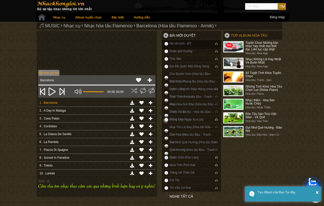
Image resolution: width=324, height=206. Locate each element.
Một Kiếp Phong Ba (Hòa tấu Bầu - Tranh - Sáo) (193, 85)
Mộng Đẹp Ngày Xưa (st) (187, 119)
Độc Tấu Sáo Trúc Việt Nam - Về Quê (261, 115)
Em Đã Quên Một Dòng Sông (189, 66)
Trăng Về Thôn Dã (182, 172)
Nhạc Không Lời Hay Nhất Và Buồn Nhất (263, 60)
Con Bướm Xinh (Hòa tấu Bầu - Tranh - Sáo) (191, 77)
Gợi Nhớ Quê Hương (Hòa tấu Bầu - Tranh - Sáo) (193, 145)
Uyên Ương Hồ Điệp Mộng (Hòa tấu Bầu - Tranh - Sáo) (194, 92)
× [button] (317, 192)
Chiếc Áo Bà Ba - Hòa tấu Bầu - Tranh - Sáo (191, 115)
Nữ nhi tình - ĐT (180, 43)
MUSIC (52, 25)
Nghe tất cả (181, 196)
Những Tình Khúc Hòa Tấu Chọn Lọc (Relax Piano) (264, 88)
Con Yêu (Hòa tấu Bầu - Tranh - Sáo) (191, 138)
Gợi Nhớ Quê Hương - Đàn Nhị (264, 129)
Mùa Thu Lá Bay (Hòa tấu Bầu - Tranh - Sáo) (191, 130)
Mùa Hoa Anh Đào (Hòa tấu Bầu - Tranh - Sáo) (192, 107)
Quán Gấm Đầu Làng (184, 157)
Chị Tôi (174, 180)
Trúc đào (175, 58)
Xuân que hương (181, 51)
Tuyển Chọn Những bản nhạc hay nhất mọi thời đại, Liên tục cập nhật (262, 46)
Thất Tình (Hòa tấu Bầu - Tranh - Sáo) (192, 100)
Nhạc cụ (59, 17)
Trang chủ (42, 17)
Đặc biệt (118, 17)
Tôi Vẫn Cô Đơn (180, 188)
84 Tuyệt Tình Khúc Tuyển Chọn (263, 74)
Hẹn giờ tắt (48, 73)
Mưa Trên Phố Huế (183, 165)
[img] (134, 91)
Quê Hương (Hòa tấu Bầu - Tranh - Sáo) (193, 153)
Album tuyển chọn (88, 17)
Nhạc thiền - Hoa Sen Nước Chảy (260, 101)
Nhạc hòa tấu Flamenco (108, 25)
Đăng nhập (277, 17)
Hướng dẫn (142, 17)
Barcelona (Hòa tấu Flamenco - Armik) (175, 25)
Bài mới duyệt (183, 35)
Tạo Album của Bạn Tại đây (276, 192)
